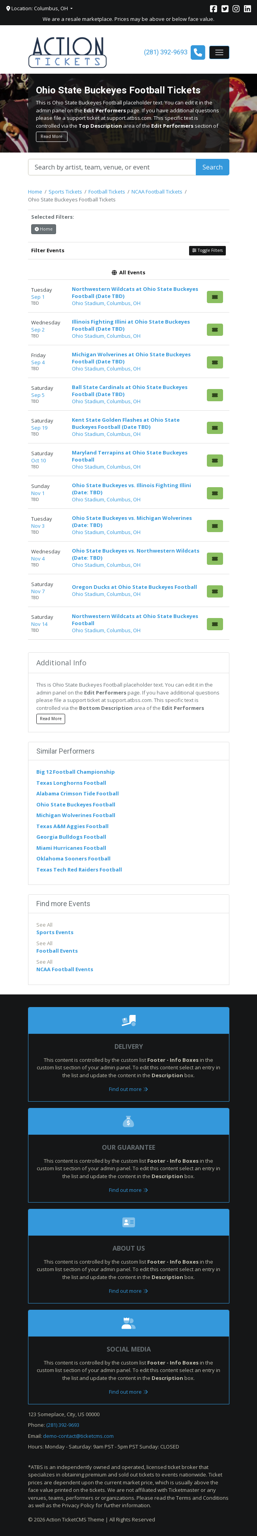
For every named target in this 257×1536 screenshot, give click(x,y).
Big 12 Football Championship (75, 771)
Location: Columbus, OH (37, 8)
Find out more (128, 1089)
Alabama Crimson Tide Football (77, 793)
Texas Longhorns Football (71, 782)
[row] (128, 296)
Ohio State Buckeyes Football (75, 804)
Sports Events (54, 932)
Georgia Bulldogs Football (71, 836)
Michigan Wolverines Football (75, 815)
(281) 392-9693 (62, 1424)
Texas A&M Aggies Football (72, 826)
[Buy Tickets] (215, 297)
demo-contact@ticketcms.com (78, 1435)
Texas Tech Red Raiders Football (79, 869)
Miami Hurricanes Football (71, 847)
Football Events (57, 950)
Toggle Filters (207, 250)
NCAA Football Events (64, 969)
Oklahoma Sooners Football (73, 858)
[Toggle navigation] (219, 52)
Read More (51, 136)
